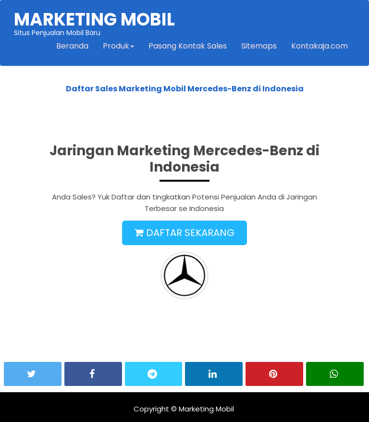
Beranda (72, 45)
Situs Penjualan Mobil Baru (94, 22)
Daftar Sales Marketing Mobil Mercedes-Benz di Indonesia (185, 88)
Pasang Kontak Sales (187, 45)
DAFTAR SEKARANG (184, 232)
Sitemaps (259, 45)
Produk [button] (118, 45)
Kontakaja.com (319, 45)
